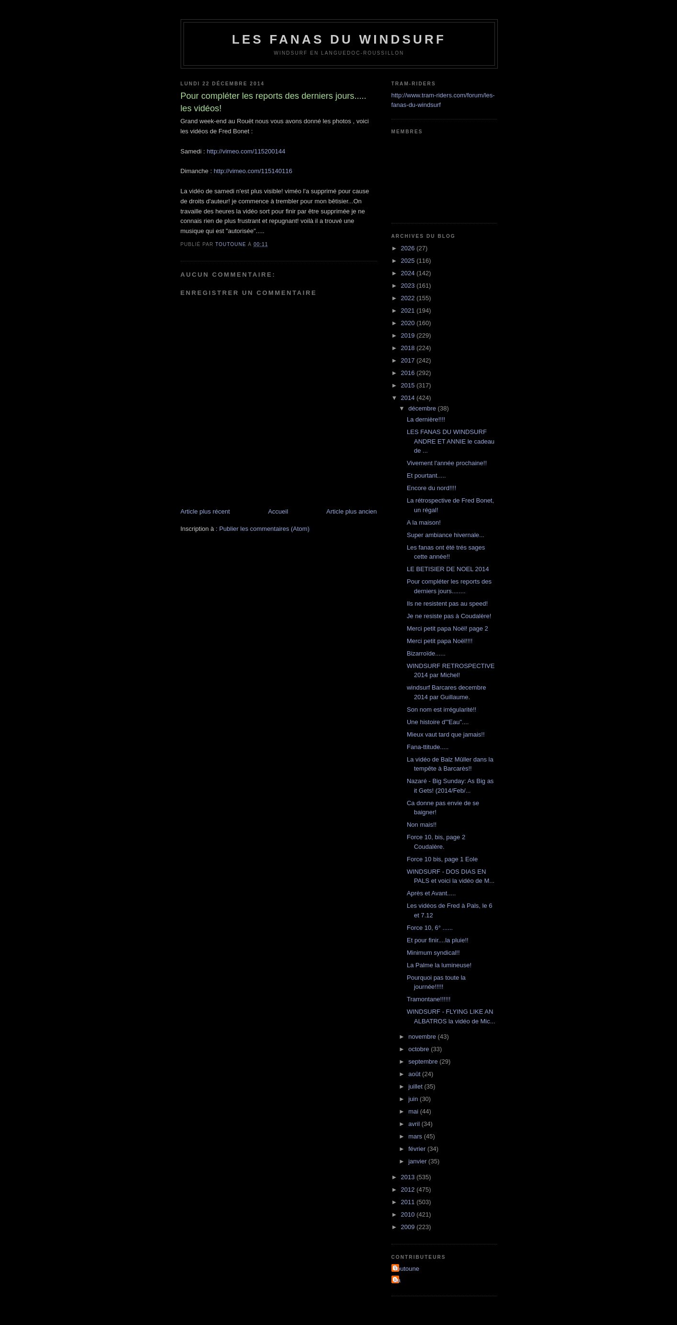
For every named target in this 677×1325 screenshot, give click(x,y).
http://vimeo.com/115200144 (246, 151)
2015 (409, 385)
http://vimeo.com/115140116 (253, 171)
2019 (409, 335)
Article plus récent (205, 511)
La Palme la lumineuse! (439, 965)
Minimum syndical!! (433, 952)
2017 (409, 360)
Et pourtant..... (426, 475)
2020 (409, 323)
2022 (409, 298)
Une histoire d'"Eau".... (438, 722)
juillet (416, 1086)
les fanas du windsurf (339, 39)
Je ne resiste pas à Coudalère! (449, 616)
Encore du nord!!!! (431, 488)
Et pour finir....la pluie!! (438, 940)
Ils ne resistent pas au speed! (447, 603)
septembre (423, 1061)
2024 (409, 273)
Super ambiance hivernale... (445, 535)
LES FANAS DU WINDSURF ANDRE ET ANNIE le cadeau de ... (450, 441)
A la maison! (424, 522)
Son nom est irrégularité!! (441, 709)
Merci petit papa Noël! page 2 (447, 628)
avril (414, 1123)
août (415, 1074)
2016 (409, 372)
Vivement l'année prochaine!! (447, 463)
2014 (409, 397)
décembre (422, 408)
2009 (409, 1227)
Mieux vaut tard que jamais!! (446, 734)
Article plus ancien (351, 511)
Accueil (278, 511)
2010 (409, 1214)
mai (414, 1111)
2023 (409, 285)
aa (397, 1280)
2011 (409, 1202)
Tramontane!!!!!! (428, 999)
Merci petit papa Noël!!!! (439, 641)
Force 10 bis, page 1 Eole (442, 859)
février (417, 1148)
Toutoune (407, 1268)
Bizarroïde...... (426, 653)
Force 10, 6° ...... (430, 927)
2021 (409, 310)
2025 (409, 260)
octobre (419, 1049)
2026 (409, 248)
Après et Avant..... (431, 893)
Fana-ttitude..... (427, 746)
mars (416, 1136)
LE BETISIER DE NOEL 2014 (448, 569)
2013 (409, 1177)
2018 (409, 348)
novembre (422, 1036)
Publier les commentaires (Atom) (264, 528)
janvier (418, 1161)
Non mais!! (421, 824)
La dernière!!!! (426, 419)
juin (414, 1098)
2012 (409, 1189)
